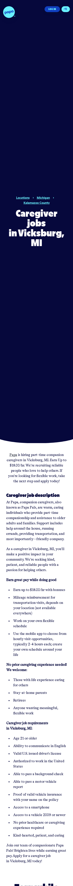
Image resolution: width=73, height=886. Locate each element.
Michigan (43, 197)
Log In (52, 9)
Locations (23, 197)
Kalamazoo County (37, 203)
